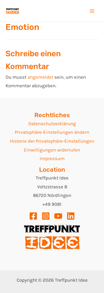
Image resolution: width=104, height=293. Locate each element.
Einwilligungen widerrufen (52, 150)
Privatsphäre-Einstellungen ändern (52, 132)
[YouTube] (58, 216)
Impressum (52, 158)
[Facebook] (33, 216)
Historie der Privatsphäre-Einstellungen (52, 141)
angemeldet (40, 77)
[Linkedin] (71, 216)
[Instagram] (46, 216)
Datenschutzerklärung (52, 123)
